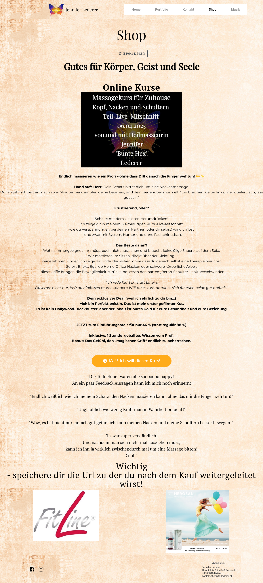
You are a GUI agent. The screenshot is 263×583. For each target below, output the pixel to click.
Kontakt (188, 9)
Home (136, 9)
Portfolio (161, 9)
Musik (235, 9)
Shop (212, 9)
